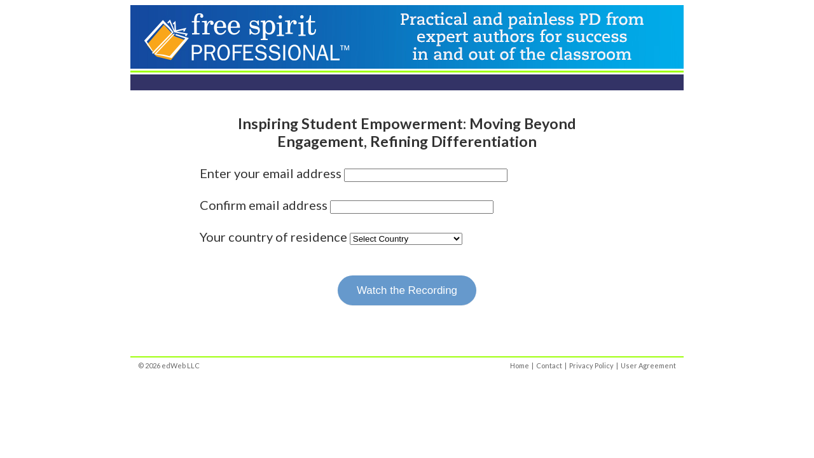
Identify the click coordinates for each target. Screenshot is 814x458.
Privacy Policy (591, 365)
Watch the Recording (407, 290)
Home (519, 365)
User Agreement (648, 365)
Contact (549, 365)
